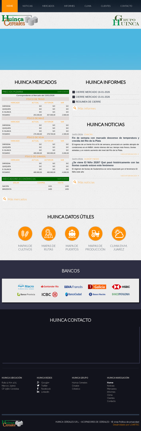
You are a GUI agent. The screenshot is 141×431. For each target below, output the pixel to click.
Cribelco (76, 389)
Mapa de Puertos (72, 247)
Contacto (126, 6)
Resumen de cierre (88, 102)
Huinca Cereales (79, 382)
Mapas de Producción (95, 247)
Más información (129, 154)
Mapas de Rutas (49, 247)
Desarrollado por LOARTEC (126, 425)
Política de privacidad (129, 422)
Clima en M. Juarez (118, 247)
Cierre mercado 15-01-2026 (93, 97)
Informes (69, 6)
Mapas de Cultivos (25, 247)
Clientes (106, 6)
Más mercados (17, 199)
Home (10, 6)
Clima (88, 6)
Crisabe (75, 386)
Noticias (28, 6)
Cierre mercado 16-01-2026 (93, 92)
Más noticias (86, 182)
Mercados (48, 6)
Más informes (87, 108)
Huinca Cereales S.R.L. (67, 422)
